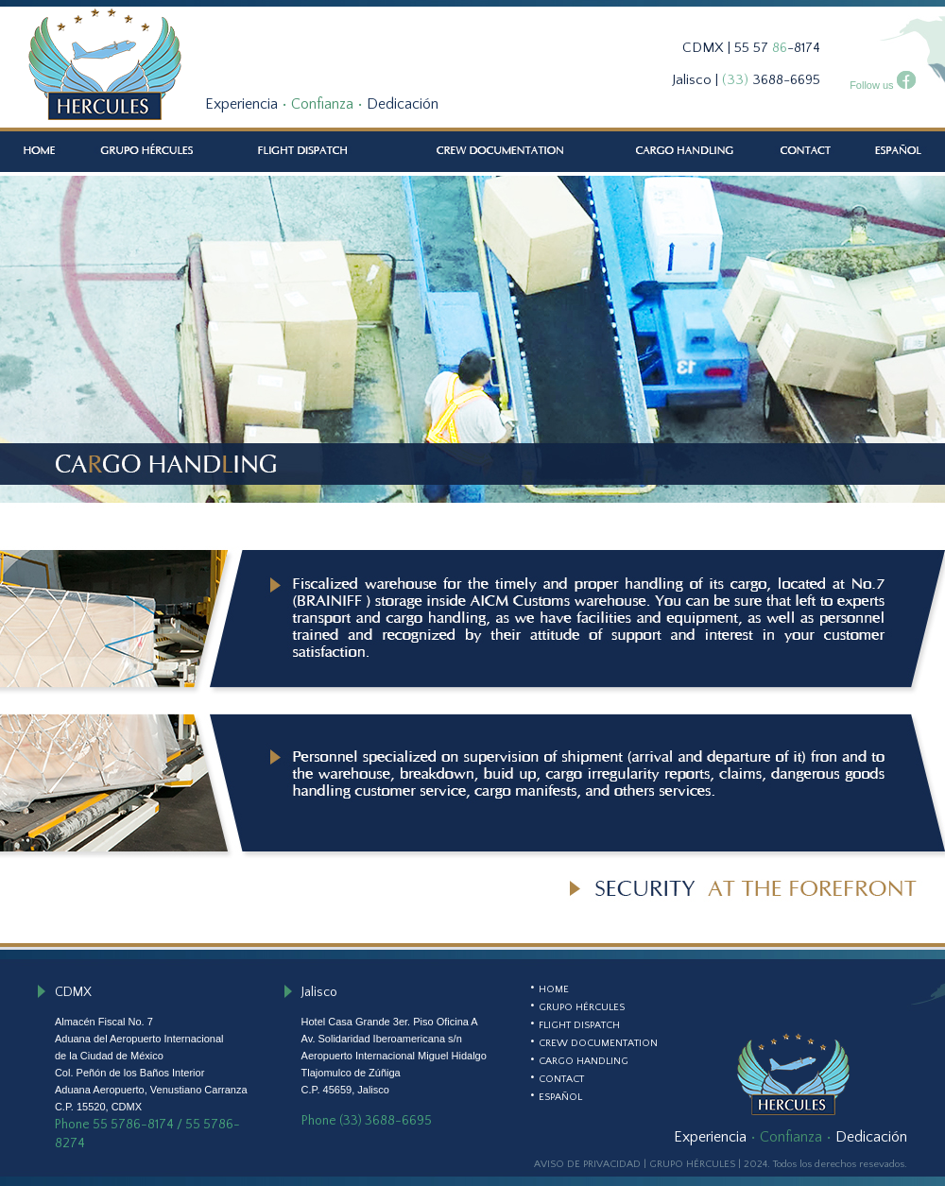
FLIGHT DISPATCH (579, 1025)
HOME (554, 989)
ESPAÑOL (560, 1097)
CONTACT (561, 1079)
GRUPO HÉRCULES (582, 1007)
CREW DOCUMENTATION (598, 1043)
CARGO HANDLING (583, 1061)
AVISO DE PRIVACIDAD (587, 1164)
